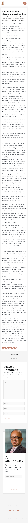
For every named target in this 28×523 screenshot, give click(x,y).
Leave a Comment (7, 17)
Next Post (14, 359)
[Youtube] (10, 510)
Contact (21, 505)
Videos (17, 505)
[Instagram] (14, 510)
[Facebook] (18, 510)
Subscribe (14, 489)
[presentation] (16, 483)
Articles (17, 17)
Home (6, 505)
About (9, 505)
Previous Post (14, 354)
